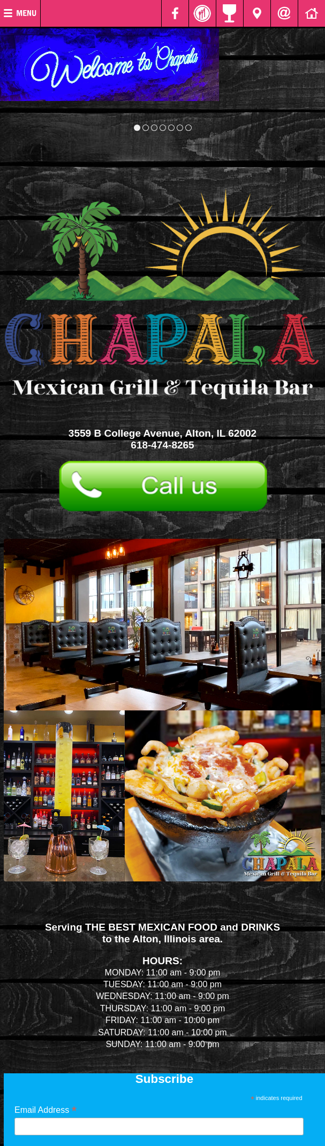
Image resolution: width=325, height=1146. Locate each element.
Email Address (45, 1110)
